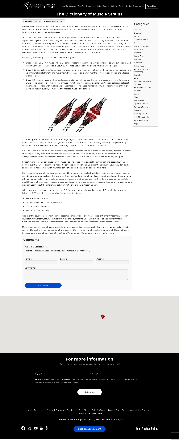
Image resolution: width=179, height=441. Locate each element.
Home (28, 412)
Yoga (136, 123)
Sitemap (60, 412)
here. (95, 185)
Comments (30, 268)
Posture (137, 78)
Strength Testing (141, 107)
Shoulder (138, 97)
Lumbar (137, 59)
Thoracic (137, 110)
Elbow (136, 36)
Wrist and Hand (141, 120)
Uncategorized (140, 114)
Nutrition (138, 63)
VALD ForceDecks (141, 117)
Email (63, 259)
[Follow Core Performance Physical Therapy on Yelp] (47, 430)
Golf (136, 43)
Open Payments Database (90, 415)
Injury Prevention (141, 46)
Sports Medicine (141, 104)
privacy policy (130, 381)
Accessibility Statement (141, 412)
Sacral (136, 94)
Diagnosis (37, 21)
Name (28, 259)
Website (100, 259)
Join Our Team (98, 412)
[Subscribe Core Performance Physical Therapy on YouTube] (35, 430)
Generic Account (141, 39)
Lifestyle (137, 53)
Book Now (152, 6)
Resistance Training (142, 87)
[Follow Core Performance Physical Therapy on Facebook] (23, 430)
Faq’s (110, 412)
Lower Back (139, 56)
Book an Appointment (89, 430)
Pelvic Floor (139, 66)
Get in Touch (121, 412)
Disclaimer (39, 412)
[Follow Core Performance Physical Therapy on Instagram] (29, 430)
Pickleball (138, 75)
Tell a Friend (84, 412)
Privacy (50, 412)
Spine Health (139, 100)
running (138, 90)
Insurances (138, 49)
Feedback (71, 412)
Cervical (137, 30)
